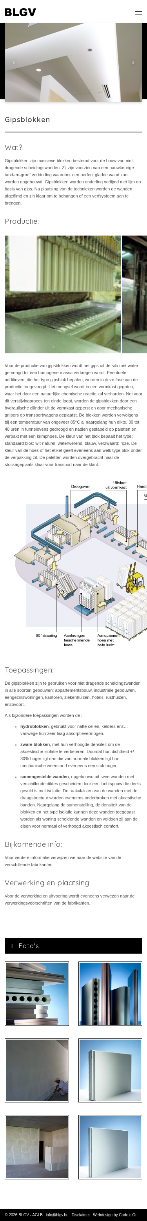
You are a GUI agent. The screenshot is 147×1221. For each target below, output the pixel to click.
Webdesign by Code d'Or (114, 1215)
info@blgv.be (57, 1215)
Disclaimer (81, 1215)
